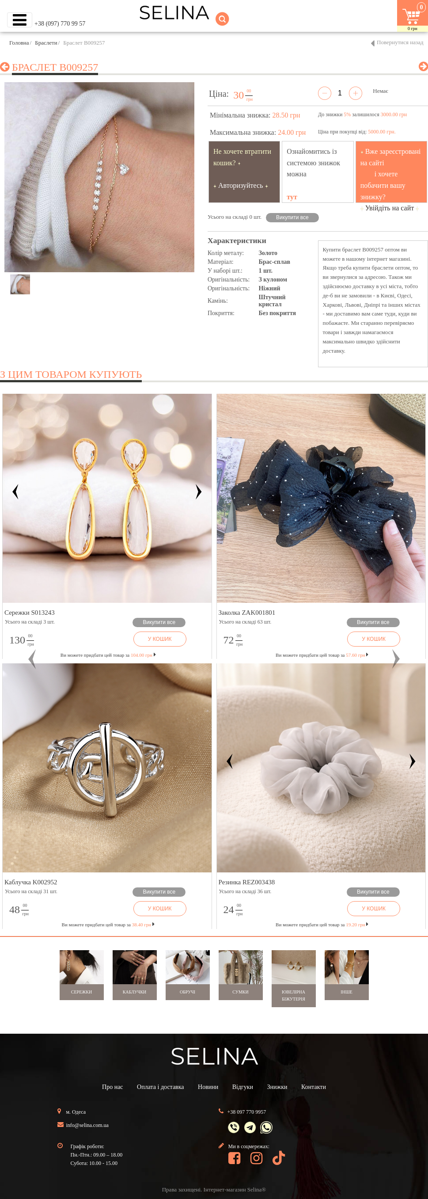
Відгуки (242, 1087)
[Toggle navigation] (19, 19)
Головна (19, 42)
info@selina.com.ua (87, 1125)
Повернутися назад (400, 42)
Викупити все (292, 217)
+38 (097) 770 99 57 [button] (59, 23)
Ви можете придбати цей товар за (108, 655)
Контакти (313, 1087)
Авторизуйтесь (240, 185)
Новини (208, 1087)
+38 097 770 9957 (246, 1112)
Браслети (46, 42)
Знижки (277, 1087)
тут (292, 197)
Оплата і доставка (160, 1087)
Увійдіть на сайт (389, 208)
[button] (32, 659)
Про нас (112, 1087)
